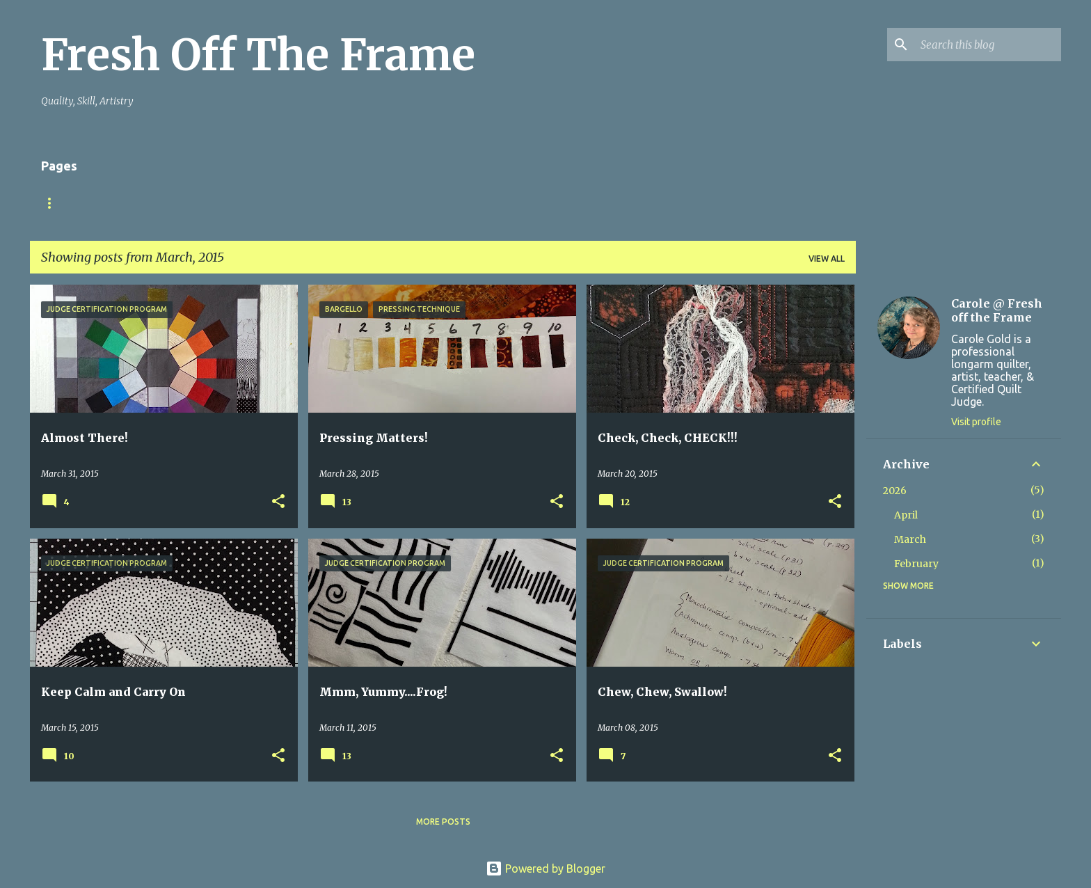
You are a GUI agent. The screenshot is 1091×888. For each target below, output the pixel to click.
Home (54, 202)
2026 (895, 490)
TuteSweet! (247, 202)
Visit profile (976, 421)
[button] (278, 502)
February (916, 563)
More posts (443, 821)
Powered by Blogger (545, 868)
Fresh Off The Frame (258, 55)
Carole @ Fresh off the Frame (996, 310)
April (906, 515)
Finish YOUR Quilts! (143, 202)
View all (827, 258)
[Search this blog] (988, 44)
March (910, 539)
